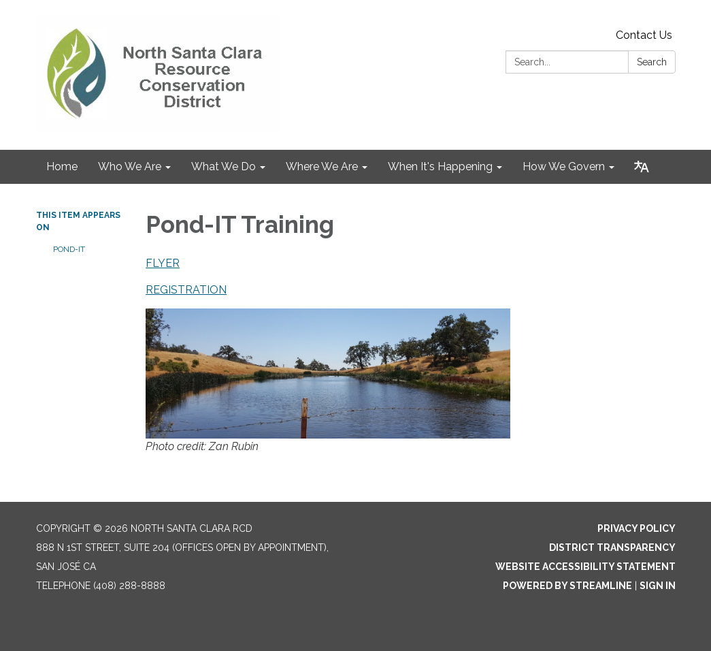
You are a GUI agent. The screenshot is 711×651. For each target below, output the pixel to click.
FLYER (163, 263)
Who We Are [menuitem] (129, 166)
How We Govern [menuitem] (564, 166)
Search (652, 62)
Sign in (658, 585)
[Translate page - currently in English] (642, 167)
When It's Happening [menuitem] (440, 166)
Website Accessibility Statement (585, 566)
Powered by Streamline (567, 585)
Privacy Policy (636, 528)
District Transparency (612, 547)
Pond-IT (69, 249)
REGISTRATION (186, 289)
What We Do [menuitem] (223, 166)
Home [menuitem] (62, 166)
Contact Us (644, 35)
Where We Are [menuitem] (322, 166)
